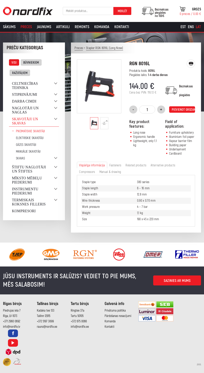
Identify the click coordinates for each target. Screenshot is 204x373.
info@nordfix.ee (80, 327)
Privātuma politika (115, 311)
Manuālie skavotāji (28, 152)
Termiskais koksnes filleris (29, 202)
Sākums (9, 26)
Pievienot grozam (183, 110)
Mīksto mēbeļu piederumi (27, 180)
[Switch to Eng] (191, 27)
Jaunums (44, 26)
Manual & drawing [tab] (110, 172)
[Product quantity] (147, 109)
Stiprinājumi (24, 95)
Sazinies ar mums (177, 280)
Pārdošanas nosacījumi (118, 316)
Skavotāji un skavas (25, 121)
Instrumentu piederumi (25, 191)
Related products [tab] (136, 165)
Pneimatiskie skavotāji (30, 131)
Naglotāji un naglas (25, 110)
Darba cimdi (24, 101)
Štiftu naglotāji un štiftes (29, 169)
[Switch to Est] (183, 27)
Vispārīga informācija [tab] (92, 165)
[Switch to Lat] (198, 27)
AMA (199, 364)
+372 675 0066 (79, 321)
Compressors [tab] (87, 172)
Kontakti (121, 26)
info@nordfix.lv (11, 327)
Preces (26, 26)
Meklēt (122, 11)
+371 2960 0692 (11, 321)
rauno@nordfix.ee (47, 327)
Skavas (20, 158)
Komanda (101, 26)
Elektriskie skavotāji (29, 138)
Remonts (82, 26)
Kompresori (24, 211)
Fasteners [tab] (115, 165)
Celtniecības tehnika (25, 86)
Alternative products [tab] (163, 165)
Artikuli (63, 26)
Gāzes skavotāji (26, 145)
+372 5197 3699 (45, 321)
